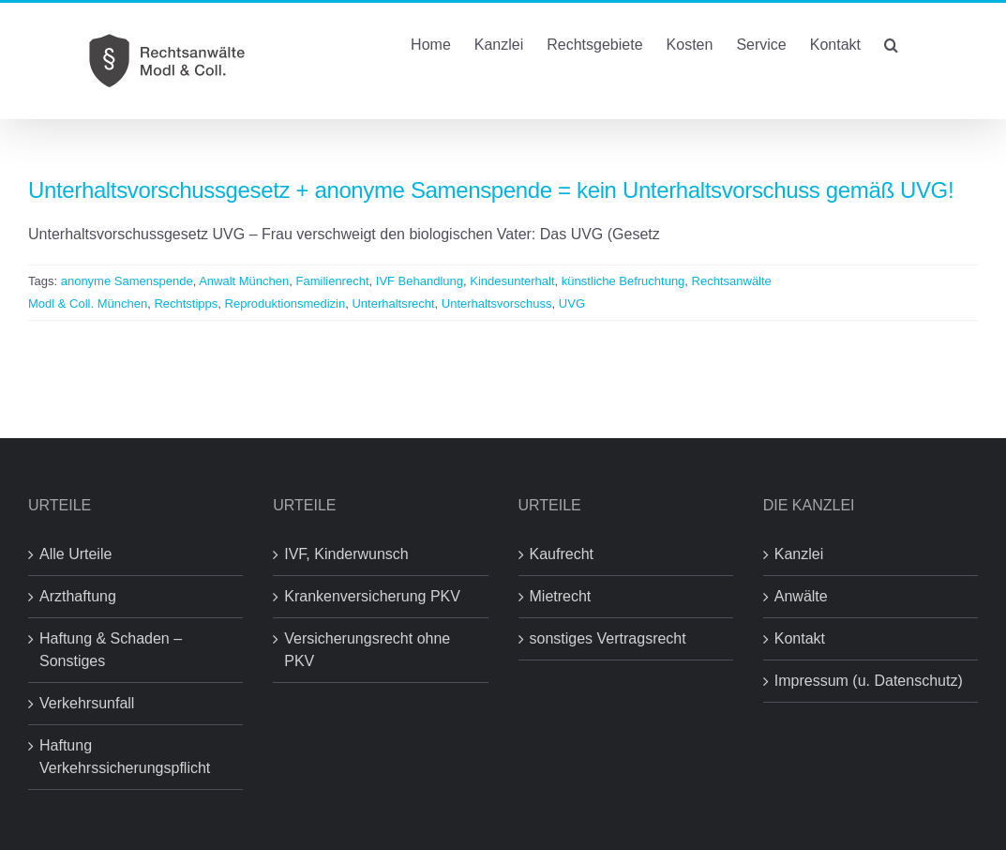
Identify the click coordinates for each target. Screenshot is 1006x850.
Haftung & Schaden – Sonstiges (110, 649)
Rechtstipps (186, 303)
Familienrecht (332, 281)
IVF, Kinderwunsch (346, 554)
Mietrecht (561, 596)
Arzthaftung (77, 596)
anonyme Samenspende (127, 281)
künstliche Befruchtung (623, 281)
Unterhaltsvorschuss (497, 303)
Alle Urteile (75, 554)
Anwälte (801, 596)
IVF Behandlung (419, 281)
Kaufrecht (561, 554)
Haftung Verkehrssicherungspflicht (124, 756)
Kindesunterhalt (512, 281)
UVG (572, 303)
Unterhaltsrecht (393, 303)
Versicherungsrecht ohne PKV (367, 649)
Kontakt (799, 638)
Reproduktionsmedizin (285, 303)
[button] (891, 43)
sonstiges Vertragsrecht (608, 638)
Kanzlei (798, 554)
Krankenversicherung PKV (372, 596)
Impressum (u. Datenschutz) (868, 681)
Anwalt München (244, 281)
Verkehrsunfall (86, 703)
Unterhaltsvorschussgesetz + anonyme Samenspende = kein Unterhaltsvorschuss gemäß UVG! (490, 190)
